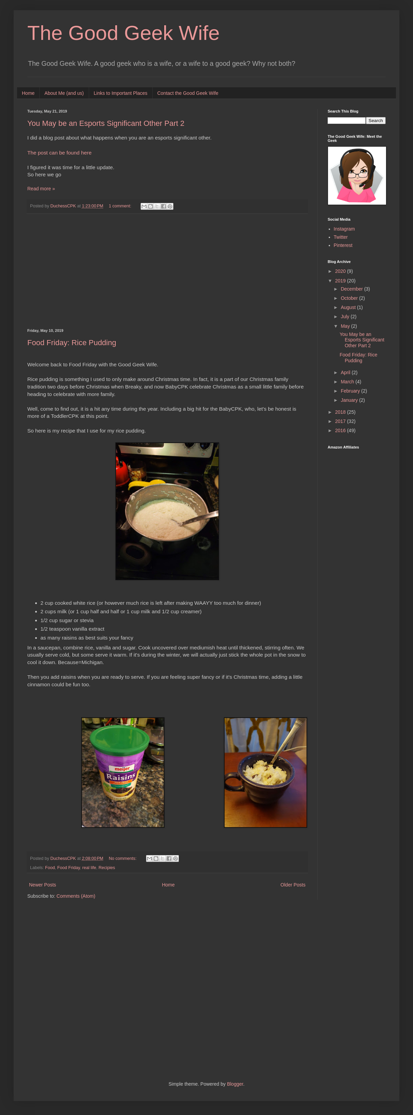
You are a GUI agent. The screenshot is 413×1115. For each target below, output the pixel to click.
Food (50, 867)
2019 (341, 280)
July (346, 316)
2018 (341, 412)
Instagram (344, 229)
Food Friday (68, 867)
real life (89, 867)
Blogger (235, 1084)
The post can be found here (59, 153)
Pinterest (343, 245)
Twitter (341, 237)
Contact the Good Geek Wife (187, 93)
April (346, 372)
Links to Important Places (120, 93)
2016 (341, 430)
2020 (341, 271)
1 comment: (120, 206)
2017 (341, 421)
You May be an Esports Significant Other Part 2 (105, 123)
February (351, 391)
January (350, 400)
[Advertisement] (167, 271)
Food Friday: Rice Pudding (71, 342)
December (352, 289)
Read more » (41, 188)
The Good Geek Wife (123, 32)
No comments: (123, 858)
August (349, 307)
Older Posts (293, 884)
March (348, 381)
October (350, 298)
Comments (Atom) (76, 896)
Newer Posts (42, 884)
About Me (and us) (64, 93)
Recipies (107, 867)
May (346, 326)
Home (28, 93)
